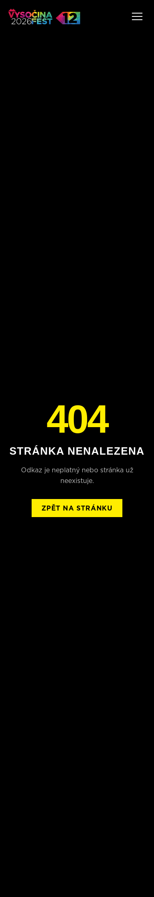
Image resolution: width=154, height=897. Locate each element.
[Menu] (137, 16)
